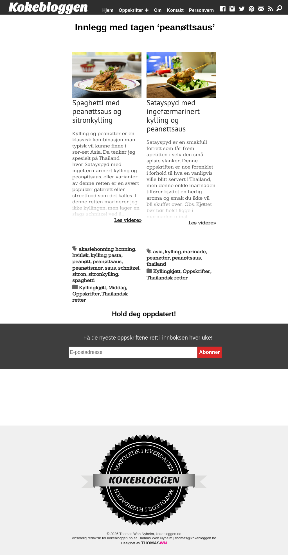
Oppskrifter (131, 10)
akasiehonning (96, 249)
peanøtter (158, 258)
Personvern (201, 10)
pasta (114, 255)
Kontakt (175, 10)
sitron (79, 274)
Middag (117, 288)
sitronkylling (103, 274)
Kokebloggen (48, 7)
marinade (194, 252)
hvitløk (80, 255)
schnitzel (128, 268)
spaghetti (83, 280)
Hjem (107, 10)
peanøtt (81, 261)
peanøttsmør (87, 268)
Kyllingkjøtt (92, 288)
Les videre (126, 220)
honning (125, 249)
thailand (156, 264)
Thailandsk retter (167, 278)
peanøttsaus (107, 261)
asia (158, 252)
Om (158, 10)
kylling (98, 255)
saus (110, 268)
